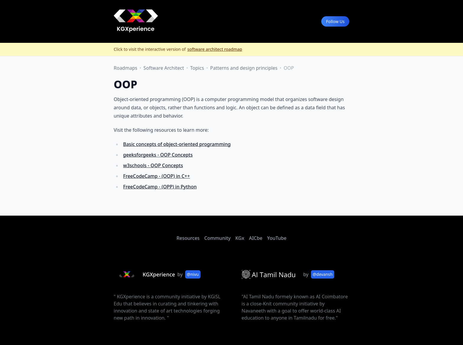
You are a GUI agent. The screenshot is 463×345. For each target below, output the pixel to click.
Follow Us (335, 21)
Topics (197, 68)
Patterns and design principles (244, 68)
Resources (188, 238)
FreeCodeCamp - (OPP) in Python (160, 186)
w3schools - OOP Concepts (153, 165)
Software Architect (164, 68)
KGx (239, 238)
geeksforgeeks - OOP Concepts (158, 155)
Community (217, 238)
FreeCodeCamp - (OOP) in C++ (156, 176)
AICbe (255, 238)
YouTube (277, 238)
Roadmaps (126, 68)
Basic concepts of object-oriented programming (177, 144)
